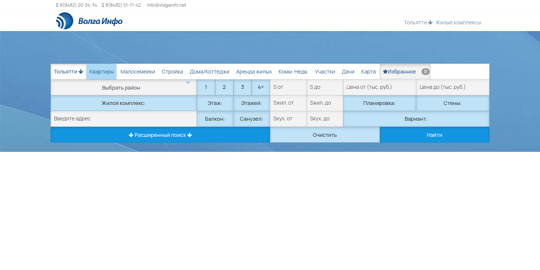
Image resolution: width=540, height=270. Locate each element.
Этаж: (215, 102)
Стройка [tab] (172, 71)
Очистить (325, 134)
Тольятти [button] (418, 22)
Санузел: (251, 118)
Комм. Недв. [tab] (293, 71)
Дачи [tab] (348, 71)
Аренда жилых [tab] (254, 71)
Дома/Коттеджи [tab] (210, 71)
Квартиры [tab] (102, 71)
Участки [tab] (325, 71)
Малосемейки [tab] (137, 71)
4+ (261, 86)
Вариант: (416, 118)
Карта (368, 71)
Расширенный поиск (160, 134)
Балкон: (215, 118)
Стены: (453, 102)
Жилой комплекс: (124, 102)
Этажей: (251, 102)
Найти (434, 134)
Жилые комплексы (458, 22)
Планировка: (379, 102)
